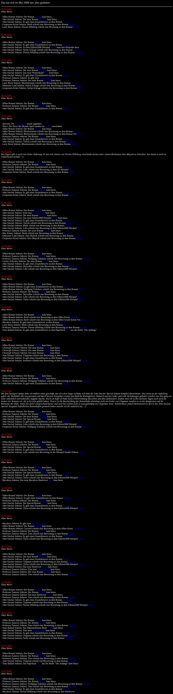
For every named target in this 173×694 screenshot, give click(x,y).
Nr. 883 (72, 686)
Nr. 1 (71, 169)
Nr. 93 (80, 88)
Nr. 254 (86, 684)
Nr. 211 (38, 129)
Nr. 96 (74, 144)
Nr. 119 (66, 220)
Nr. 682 (42, 292)
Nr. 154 (69, 141)
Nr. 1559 (43, 556)
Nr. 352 (66, 421)
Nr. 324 (66, 383)
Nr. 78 (71, 172)
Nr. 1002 (77, 528)
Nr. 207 (38, 42)
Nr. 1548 (72, 602)
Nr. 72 (81, 289)
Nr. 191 (66, 139)
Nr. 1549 (72, 635)
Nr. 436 (66, 536)
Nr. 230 (66, 358)
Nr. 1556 (43, 70)
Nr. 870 (73, 317)
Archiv (48, 126)
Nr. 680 (42, 190)
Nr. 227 (38, 495)
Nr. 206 (38, 17)
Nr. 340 (68, 225)
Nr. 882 (72, 658)
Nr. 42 (53, 47)
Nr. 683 (42, 378)
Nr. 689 (42, 592)
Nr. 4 (80, 299)
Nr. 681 (42, 256)
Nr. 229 (38, 526)
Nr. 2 (79, 269)
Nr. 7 (46, 73)
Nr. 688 (42, 531)
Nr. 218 (38, 284)
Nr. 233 (38, 620)
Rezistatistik (21, 124)
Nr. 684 (42, 414)
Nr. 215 (38, 210)
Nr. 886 (47, 230)
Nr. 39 (47, 350)
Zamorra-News (46, 78)
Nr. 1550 (72, 661)
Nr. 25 (83, 320)
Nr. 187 (66, 108)
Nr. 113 (74, 83)
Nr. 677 (42, 106)
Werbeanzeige (38, 213)
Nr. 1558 (43, 416)
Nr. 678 (42, 136)
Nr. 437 (66, 559)
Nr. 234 (38, 653)
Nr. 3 (76, 236)
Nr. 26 (50, 595)
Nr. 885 (47, 80)
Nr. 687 (42, 500)
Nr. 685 (42, 444)
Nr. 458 (66, 689)
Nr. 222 (38, 376)
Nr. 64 (71, 24)
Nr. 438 (66, 633)
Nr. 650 (72, 266)
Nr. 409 (66, 475)
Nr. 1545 (72, 561)
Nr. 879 (72, 574)
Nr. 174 (66, 75)
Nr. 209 (38, 67)
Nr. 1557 (43, 215)
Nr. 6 (68, 330)
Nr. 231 (38, 589)
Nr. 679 (42, 164)
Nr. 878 (72, 533)
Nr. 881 (72, 625)
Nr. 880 (72, 597)
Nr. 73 (71, 195)
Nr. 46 (79, 238)
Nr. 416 (66, 505)
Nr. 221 (38, 345)
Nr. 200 (66, 167)
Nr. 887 (47, 572)
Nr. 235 (38, 679)
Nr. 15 (76, 27)
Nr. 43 (66, 325)
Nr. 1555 (43, 19)
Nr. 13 (50, 628)
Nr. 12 (76, 50)
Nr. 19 (81, 477)
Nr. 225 (38, 442)
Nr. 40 (47, 353)
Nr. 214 (38, 187)
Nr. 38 (63, 322)
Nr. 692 (42, 681)
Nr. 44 (55, 218)
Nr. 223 (66, 264)
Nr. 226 (38, 467)
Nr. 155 (69, 223)
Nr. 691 (42, 656)
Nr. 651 (72, 294)
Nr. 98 (66, 22)
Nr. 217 (38, 253)
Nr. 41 (44, 472)
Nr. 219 (38, 314)
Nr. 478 (86, 381)
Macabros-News (39, 523)
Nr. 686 (42, 470)
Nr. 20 (78, 85)
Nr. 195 (67, 286)
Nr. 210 (38, 103)
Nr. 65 (85, 427)
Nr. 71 (76, 131)
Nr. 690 (42, 623)
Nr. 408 (66, 600)
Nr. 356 (66, 449)
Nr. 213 (38, 162)
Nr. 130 (66, 45)
